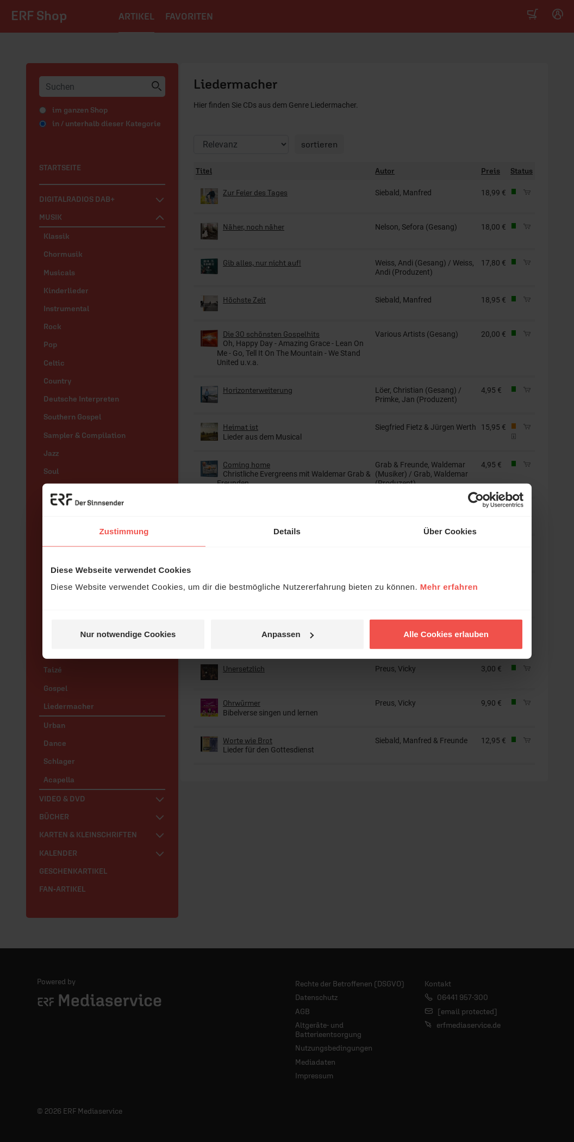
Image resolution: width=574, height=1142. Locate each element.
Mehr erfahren (449, 586)
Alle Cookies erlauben (446, 634)
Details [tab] (287, 530)
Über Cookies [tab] (450, 530)
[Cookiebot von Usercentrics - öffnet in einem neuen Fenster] (475, 499)
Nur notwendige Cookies (128, 634)
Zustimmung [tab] (124, 530)
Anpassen (287, 634)
